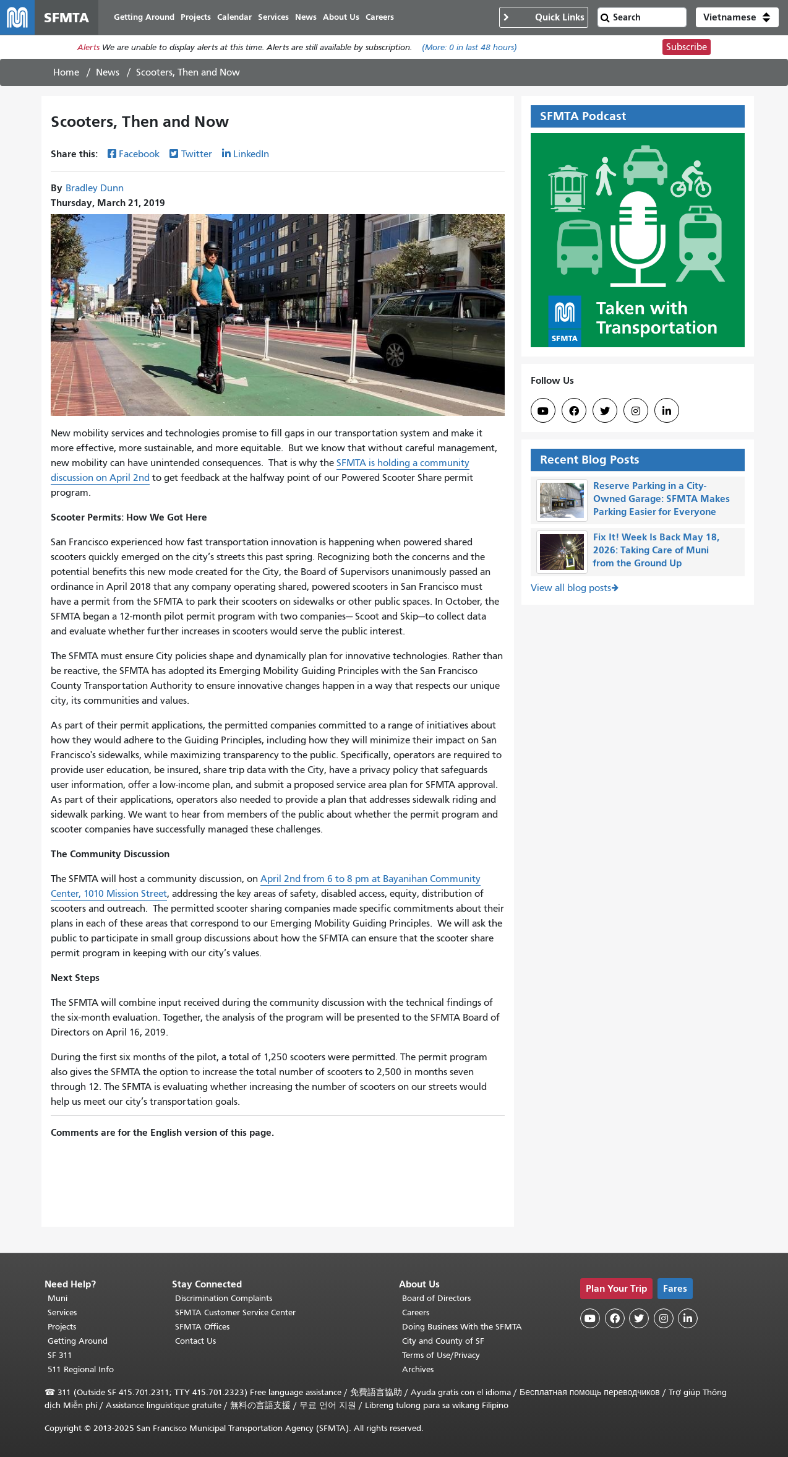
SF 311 (60, 1355)
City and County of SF (443, 1341)
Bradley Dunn (95, 188)
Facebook (139, 154)
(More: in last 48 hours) (469, 47)
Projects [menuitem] (196, 17)
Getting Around (78, 1341)
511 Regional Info (81, 1369)
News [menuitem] (306, 17)
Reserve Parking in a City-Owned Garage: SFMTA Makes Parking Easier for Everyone (661, 498)
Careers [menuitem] (380, 17)
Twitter (196, 154)
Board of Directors (436, 1298)
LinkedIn (251, 154)
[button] (737, 17)
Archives (418, 1369)
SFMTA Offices (202, 1326)
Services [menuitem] (273, 17)
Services (62, 1312)
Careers (415, 1312)
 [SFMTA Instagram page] (636, 411)
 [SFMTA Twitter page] (605, 411)
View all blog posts (571, 588)
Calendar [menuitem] (234, 17)
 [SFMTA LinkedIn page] (666, 411)
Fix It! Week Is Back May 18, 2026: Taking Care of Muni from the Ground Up (656, 550)
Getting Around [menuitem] (144, 17)
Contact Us (195, 1341)
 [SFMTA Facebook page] (574, 411)
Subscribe (686, 47)
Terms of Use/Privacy (441, 1355)
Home (66, 72)
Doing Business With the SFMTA (462, 1326)
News (107, 72)
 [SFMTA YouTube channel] (543, 411)
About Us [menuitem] (341, 17)
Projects (62, 1326)
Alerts (88, 47)
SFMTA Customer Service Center (235, 1312)
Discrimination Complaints (223, 1298)
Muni (57, 1298)
